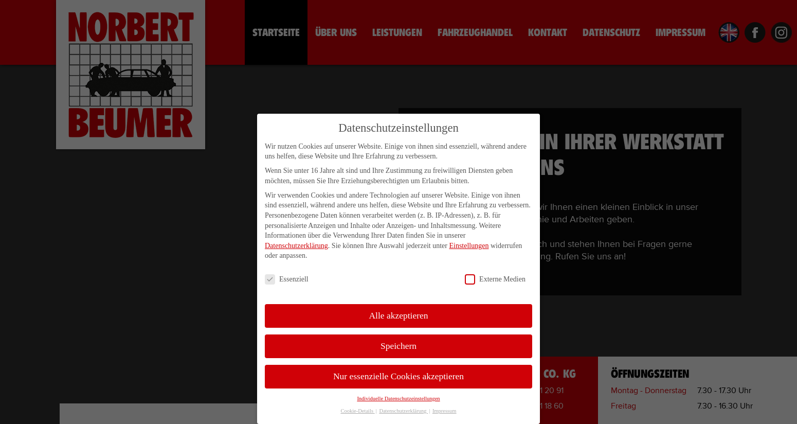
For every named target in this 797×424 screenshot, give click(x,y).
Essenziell (287, 282)
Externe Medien (495, 282)
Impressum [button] (444, 413)
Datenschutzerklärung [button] (403, 413)
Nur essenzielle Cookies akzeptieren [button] (398, 379)
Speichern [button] (398, 348)
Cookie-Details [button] (357, 413)
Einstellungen (468, 248)
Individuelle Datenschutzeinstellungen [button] (398, 401)
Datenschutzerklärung (296, 248)
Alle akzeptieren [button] (398, 318)
